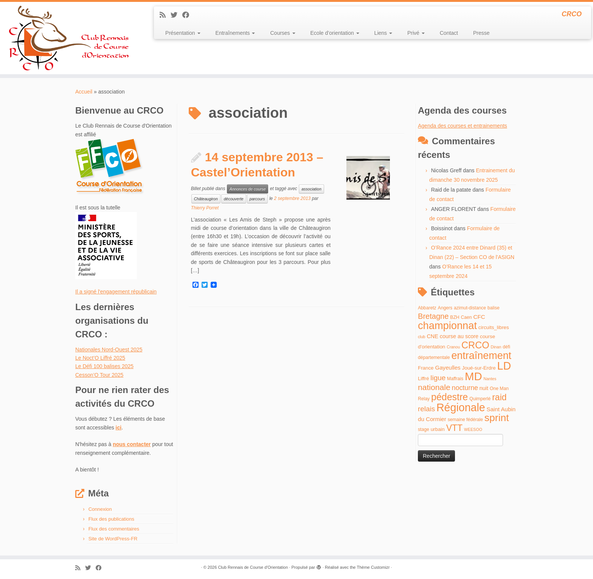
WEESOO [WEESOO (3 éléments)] (473, 429)
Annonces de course (248, 189)
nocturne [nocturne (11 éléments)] (465, 388)
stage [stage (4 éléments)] (423, 429)
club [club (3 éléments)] (421, 336)
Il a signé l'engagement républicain (116, 292)
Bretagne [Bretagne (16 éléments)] (433, 316)
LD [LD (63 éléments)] (504, 366)
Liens (383, 33)
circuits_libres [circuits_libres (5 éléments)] (493, 327)
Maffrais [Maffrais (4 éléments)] (455, 378)
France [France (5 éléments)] (426, 368)
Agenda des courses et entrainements (462, 126)
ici (119, 427)
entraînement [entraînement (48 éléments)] (481, 355)
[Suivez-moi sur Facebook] (188, 15)
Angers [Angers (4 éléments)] (445, 308)
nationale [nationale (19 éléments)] (434, 387)
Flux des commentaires (113, 529)
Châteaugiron (206, 199)
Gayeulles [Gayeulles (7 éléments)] (447, 367)
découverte (234, 199)
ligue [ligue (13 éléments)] (438, 378)
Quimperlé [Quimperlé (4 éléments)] (480, 398)
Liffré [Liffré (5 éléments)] (423, 378)
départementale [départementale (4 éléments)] (434, 357)
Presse (481, 33)
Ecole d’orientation (334, 33)
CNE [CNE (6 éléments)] (432, 336)
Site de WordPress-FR (113, 539)
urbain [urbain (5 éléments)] (438, 429)
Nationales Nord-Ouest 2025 (108, 349)
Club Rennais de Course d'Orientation (253, 567)
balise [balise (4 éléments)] (493, 308)
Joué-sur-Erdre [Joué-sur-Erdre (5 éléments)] (479, 368)
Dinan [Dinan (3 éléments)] (496, 347)
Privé (416, 33)
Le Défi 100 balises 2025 (104, 366)
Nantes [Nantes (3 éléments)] (490, 378)
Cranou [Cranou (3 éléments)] (453, 347)
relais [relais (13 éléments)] (426, 409)
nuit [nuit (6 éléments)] (484, 388)
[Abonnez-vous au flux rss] (165, 15)
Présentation (182, 33)
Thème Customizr (373, 567)
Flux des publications (111, 519)
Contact (449, 33)
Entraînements (235, 33)
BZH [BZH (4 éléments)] (454, 317)
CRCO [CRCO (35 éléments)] (475, 345)
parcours (257, 199)
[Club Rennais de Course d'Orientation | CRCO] (68, 38)
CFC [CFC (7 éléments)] (479, 317)
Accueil (83, 92)
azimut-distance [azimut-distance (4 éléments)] (470, 308)
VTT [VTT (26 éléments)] (454, 428)
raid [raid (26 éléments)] (499, 397)
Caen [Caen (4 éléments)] (466, 317)
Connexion (100, 509)
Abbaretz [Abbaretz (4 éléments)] (427, 308)
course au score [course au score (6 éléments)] (459, 336)
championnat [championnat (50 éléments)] (447, 325)
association (311, 189)
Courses (282, 33)
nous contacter (132, 444)
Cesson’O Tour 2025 (99, 375)
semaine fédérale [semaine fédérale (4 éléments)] (465, 419)
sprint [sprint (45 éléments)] (496, 417)
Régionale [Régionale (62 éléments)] (460, 407)
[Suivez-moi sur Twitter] (176, 15)
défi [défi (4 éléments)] (506, 347)
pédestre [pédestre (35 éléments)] (449, 397)
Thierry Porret (205, 208)
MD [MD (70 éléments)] (473, 376)
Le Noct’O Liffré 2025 (100, 358)
